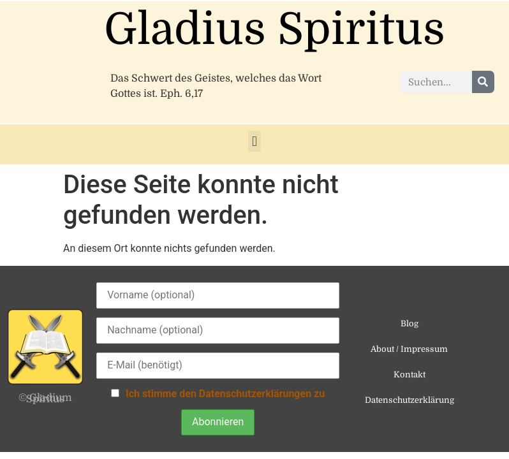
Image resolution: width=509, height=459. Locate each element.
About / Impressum (409, 349)
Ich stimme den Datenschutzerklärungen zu (225, 394)
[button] (254, 141)
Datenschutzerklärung (409, 400)
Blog (409, 323)
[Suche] (483, 82)
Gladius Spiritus (274, 29)
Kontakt (409, 374)
